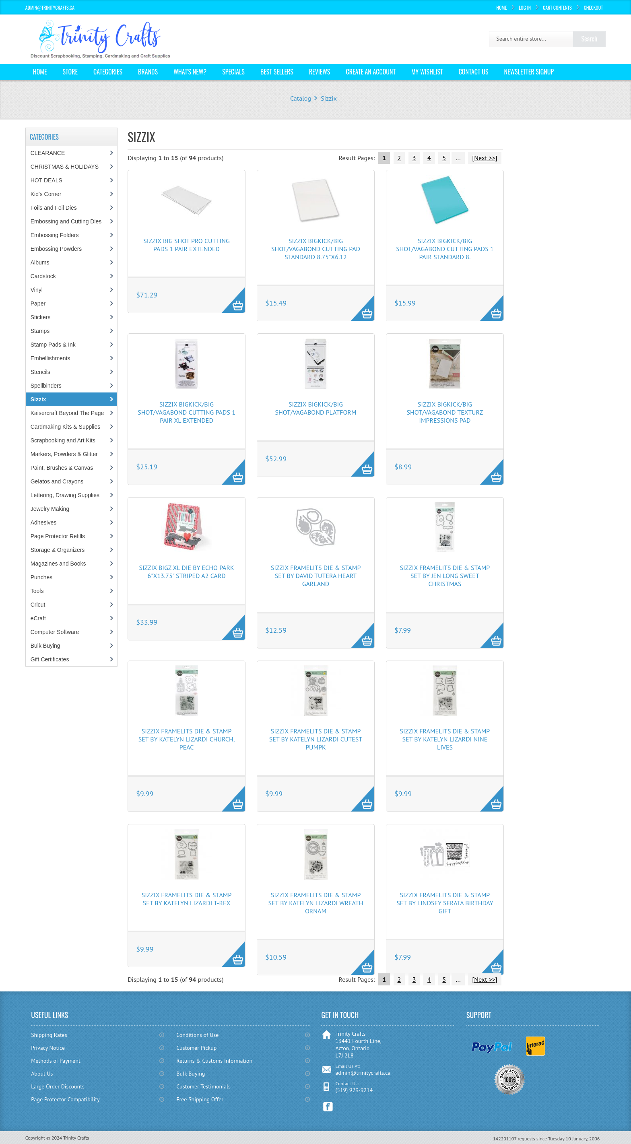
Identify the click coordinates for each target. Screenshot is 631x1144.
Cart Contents (557, 7)
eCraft (38, 618)
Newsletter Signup (529, 71)
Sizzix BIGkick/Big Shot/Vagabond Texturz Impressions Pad (445, 412)
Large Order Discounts (58, 1086)
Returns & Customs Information (214, 1060)
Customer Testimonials (203, 1086)
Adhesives (44, 522)
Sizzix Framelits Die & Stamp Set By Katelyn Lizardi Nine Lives (445, 739)
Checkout (593, 7)
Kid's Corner (46, 194)
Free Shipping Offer (199, 1099)
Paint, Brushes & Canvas (62, 468)
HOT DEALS (46, 180)
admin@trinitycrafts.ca (362, 1072)
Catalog (300, 98)
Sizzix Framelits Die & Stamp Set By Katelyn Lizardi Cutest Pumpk (315, 739)
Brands (148, 71)
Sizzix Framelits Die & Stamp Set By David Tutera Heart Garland (316, 576)
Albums (40, 262)
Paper (38, 303)
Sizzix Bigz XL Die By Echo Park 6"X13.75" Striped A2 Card (186, 572)
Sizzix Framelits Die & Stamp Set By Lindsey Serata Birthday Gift (444, 903)
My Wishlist (427, 71)
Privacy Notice (48, 1047)
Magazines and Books (58, 563)
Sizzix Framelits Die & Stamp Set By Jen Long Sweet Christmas (445, 576)
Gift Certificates (50, 659)
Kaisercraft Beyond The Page (67, 413)
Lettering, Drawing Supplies (65, 495)
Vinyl (37, 290)
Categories (107, 71)
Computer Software (55, 632)
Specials (233, 71)
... (458, 158)
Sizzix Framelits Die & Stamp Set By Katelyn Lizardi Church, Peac (186, 739)
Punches (41, 577)
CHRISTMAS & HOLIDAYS (65, 166)
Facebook (328, 1107)
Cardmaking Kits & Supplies (66, 426)
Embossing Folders (55, 235)
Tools (37, 591)
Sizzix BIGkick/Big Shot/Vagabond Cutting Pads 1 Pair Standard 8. (445, 249)
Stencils (40, 372)
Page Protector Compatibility (65, 1099)
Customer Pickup (196, 1047)
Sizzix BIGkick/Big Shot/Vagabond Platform (315, 408)
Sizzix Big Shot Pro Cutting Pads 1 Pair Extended (186, 245)
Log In (525, 7)
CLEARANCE (48, 153)
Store (70, 71)
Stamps (40, 331)
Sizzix (329, 98)
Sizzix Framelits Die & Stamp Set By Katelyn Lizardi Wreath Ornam (315, 903)
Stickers (41, 317)
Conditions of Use (197, 1035)
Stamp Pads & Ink (53, 344)
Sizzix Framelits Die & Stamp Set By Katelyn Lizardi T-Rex (187, 899)
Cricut (38, 604)
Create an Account (371, 71)
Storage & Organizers (58, 550)
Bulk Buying (45, 645)
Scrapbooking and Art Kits (63, 440)
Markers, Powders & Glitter (64, 454)
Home (501, 7)
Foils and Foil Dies (54, 207)
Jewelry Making (50, 509)
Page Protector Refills (58, 536)
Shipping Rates (49, 1035)
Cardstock (43, 276)
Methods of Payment (55, 1060)
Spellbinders (46, 385)
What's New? (189, 71)
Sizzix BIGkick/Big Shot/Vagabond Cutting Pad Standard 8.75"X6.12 (315, 249)
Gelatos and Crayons (57, 481)
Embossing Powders (56, 249)
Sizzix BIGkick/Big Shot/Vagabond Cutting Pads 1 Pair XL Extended (186, 412)
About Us (42, 1073)
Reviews (319, 71)
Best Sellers (276, 71)
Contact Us (474, 71)
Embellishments (50, 358)
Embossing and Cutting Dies (66, 221)
